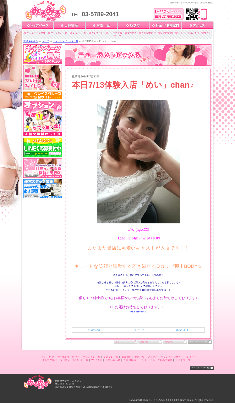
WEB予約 (96, 360)
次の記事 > (182, 330)
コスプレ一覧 (79, 32)
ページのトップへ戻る (199, 342)
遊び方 (76, 356)
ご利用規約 (167, 32)
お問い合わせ (149, 32)
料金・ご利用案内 (59, 356)
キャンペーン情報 (36, 32)
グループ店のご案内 (188, 32)
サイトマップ (183, 360)
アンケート (97, 32)
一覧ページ (138, 330)
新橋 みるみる (30, 41)
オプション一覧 (59, 32)
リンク (143, 360)
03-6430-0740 (138, 311)
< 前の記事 (94, 330)
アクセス (153, 356)
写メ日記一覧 (80, 360)
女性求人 (132, 32)
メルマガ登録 (115, 32)
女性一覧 (144, 342)
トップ (45, 41)
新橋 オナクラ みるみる (155, 400)
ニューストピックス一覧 (65, 41)
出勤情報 (169, 342)
